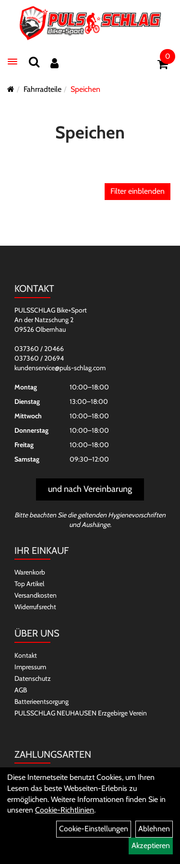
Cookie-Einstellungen (93, 828)
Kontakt (25, 655)
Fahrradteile (42, 89)
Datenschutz (32, 678)
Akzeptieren (151, 845)
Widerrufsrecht (35, 606)
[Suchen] (34, 61)
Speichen (85, 89)
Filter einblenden (137, 191)
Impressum (30, 667)
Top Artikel (29, 583)
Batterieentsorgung (41, 701)
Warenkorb (29, 572)
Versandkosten (35, 595)
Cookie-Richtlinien (64, 809)
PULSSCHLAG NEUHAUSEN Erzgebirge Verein (80, 713)
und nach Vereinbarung (90, 489)
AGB (20, 690)
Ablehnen (154, 828)
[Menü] (12, 61)
